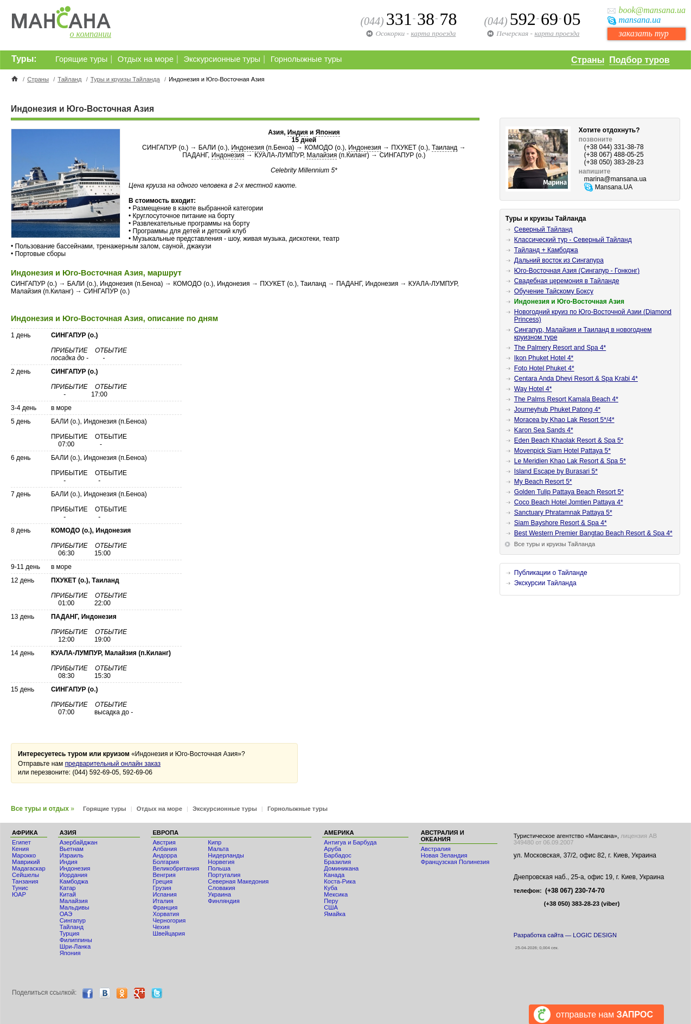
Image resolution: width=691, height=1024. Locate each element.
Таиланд (444, 147)
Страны (587, 60)
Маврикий (26, 862)
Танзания (25, 881)
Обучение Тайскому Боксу (553, 291)
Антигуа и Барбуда (350, 842)
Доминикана (341, 868)
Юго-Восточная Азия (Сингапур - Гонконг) (576, 270)
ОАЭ (66, 914)
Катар (68, 888)
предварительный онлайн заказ (113, 763)
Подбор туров (639, 60)
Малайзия (321, 155)
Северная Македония (238, 881)
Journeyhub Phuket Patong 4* (557, 409)
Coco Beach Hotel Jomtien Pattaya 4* (568, 502)
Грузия (161, 888)
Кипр (214, 842)
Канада (334, 875)
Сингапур (73, 920)
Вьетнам (72, 849)
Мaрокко (24, 855)
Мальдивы (74, 907)
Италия (162, 901)
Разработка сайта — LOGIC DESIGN (565, 935)
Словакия (221, 888)
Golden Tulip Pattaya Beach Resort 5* (569, 492)
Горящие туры (81, 59)
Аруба (332, 849)
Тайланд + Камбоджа (546, 250)
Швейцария (168, 933)
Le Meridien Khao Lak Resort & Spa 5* (570, 461)
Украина (219, 894)
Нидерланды (226, 855)
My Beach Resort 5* (543, 481)
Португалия (224, 875)
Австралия (436, 849)
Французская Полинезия (455, 862)
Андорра (164, 855)
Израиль (72, 855)
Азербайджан (79, 842)
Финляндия (224, 901)
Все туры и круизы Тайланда (554, 544)
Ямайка (334, 914)
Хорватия (165, 914)
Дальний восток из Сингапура (559, 260)
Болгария (165, 862)
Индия (297, 132)
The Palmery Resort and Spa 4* (560, 347)
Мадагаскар (29, 868)
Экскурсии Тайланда (545, 583)
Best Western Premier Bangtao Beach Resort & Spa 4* (593, 533)
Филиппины (76, 940)
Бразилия (337, 862)
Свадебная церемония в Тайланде (566, 281)
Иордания (73, 875)
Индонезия (247, 147)
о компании (90, 34)
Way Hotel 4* (533, 389)
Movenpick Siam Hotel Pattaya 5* (562, 451)
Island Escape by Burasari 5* (556, 471)
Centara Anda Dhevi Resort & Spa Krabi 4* (576, 378)
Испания (164, 894)
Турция (70, 933)
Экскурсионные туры (221, 59)
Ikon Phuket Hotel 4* (543, 358)
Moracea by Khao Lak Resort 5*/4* (564, 420)
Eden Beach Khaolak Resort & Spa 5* (568, 440)
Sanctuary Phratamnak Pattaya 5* (563, 512)
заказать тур (643, 33)
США (331, 907)
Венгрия (163, 875)
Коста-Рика (339, 881)
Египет (21, 842)
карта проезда (556, 33)
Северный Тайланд (543, 229)
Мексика (336, 894)
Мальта (218, 849)
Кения (20, 849)
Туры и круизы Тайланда (125, 79)
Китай (68, 894)
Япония (328, 132)
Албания (164, 849)
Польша (219, 868)
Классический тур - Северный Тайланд (573, 240)
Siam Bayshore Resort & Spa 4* (560, 523)
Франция (164, 907)
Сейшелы (25, 875)
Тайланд (69, 79)
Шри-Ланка (75, 946)
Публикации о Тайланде (550, 573)
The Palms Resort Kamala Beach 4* (566, 399)
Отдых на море (146, 59)
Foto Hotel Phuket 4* (544, 368)
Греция (162, 881)
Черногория (168, 920)
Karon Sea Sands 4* (543, 430)
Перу (331, 901)
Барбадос (337, 855)
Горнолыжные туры (306, 59)
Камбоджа (74, 881)
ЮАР (19, 894)
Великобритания (175, 868)
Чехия (160, 927)
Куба (330, 888)
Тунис (20, 888)
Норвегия (221, 862)
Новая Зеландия (444, 855)
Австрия (164, 842)
